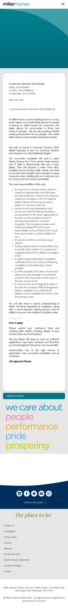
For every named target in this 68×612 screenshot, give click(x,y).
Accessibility (9, 531)
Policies (7, 571)
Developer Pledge (12, 565)
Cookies (8, 543)
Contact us (9, 525)
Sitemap (8, 548)
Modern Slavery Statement (16, 560)
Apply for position (15, 395)
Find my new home (33, 502)
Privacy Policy (10, 537)
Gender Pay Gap (12, 554)
